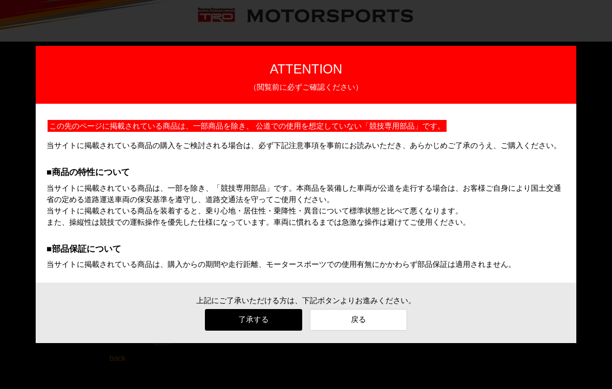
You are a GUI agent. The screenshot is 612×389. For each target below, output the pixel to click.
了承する (253, 319)
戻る (358, 319)
